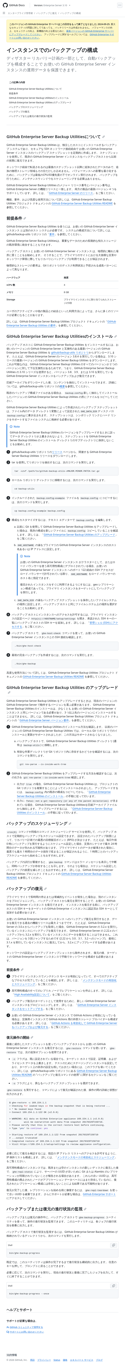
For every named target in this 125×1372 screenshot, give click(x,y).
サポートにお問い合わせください (25, 1331)
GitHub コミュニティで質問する (25, 1327)
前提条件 (16, 218)
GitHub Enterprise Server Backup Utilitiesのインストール (62, 336)
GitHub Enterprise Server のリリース (71, 193)
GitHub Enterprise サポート (99, 1194)
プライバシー (44, 1359)
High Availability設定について (32, 994)
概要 (62, 386)
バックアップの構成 (70, 13)
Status (57, 1359)
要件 (52, 234)
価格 (65, 1359)
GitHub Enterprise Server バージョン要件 (44, 720)
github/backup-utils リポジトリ (70, 352)
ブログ (99, 1359)
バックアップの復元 (27, 888)
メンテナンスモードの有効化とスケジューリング (85, 1157)
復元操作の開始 (20, 1037)
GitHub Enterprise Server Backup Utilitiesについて (56, 136)
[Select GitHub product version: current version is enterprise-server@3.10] (52, 5)
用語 (32, 1359)
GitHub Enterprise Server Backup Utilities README (82, 203)
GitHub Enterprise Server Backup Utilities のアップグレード (79, 534)
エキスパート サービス (81, 1359)
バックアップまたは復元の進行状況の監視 (46, 1209)
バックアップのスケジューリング (39, 823)
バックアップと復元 (46, 13)
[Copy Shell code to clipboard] (113, 1245)
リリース (57, 452)
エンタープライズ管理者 (20, 13)
